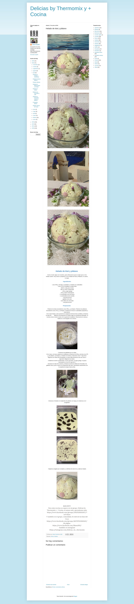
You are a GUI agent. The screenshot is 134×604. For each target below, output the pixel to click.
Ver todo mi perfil (34, 54)
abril (34, 113)
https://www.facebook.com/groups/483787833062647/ (67, 521)
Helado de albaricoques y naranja (36, 85)
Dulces (52, 536)
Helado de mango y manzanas (36, 76)
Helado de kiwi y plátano (36, 79)
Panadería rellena (99, 55)
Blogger (75, 596)
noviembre (35, 64)
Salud (96, 62)
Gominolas (97, 41)
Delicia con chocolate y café (36, 93)
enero (34, 119)
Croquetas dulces (35, 103)
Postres (96, 60)
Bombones (97, 33)
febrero (35, 117)
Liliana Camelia (36, 44)
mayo (34, 111)
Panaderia (97, 49)
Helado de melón (35, 89)
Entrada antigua (84, 584)
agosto (34, 70)
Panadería (97, 50)
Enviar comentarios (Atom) (58, 587)
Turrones (97, 65)
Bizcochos (97, 31)
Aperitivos (97, 27)
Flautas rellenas (36, 82)
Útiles (96, 67)
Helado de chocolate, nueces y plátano (36, 98)
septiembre (36, 68)
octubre (35, 66)
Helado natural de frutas (36, 106)
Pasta (96, 58)
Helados (56, 536)
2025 (33, 60)
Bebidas (96, 29)
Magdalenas (97, 45)
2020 (33, 128)
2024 (33, 62)
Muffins (96, 47)
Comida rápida (98, 34)
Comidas (97, 36)
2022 (33, 124)
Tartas (96, 63)
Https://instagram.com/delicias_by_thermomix (67, 530)
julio (34, 72)
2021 (33, 126)
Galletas (96, 40)
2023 (33, 122)
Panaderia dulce (98, 52)
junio (34, 109)
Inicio (68, 584)
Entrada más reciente (51, 584)
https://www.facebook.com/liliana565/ (67, 525)
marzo (34, 115)
